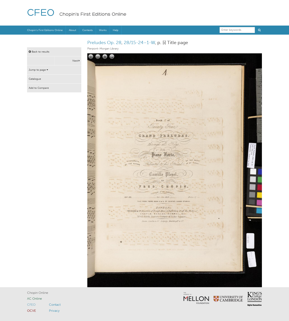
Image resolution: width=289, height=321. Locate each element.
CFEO (41, 13)
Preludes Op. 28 (104, 42)
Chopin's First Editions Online (92, 14)
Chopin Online (37, 293)
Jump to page (38, 69)
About (72, 30)
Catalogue (35, 78)
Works (103, 30)
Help (115, 30)
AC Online (34, 298)
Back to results (39, 51)
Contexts (87, 30)
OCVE (31, 311)
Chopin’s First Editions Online (45, 30)
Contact (55, 305)
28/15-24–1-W (139, 42)
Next (76, 60)
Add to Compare (39, 87)
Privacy (54, 311)
